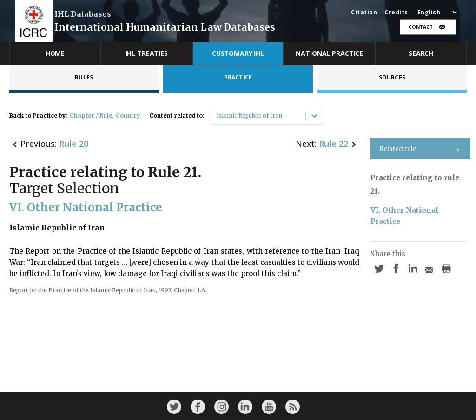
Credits (396, 12)
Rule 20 (73, 143)
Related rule (420, 149)
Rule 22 (333, 143)
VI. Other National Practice (405, 216)
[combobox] (217, 116)
